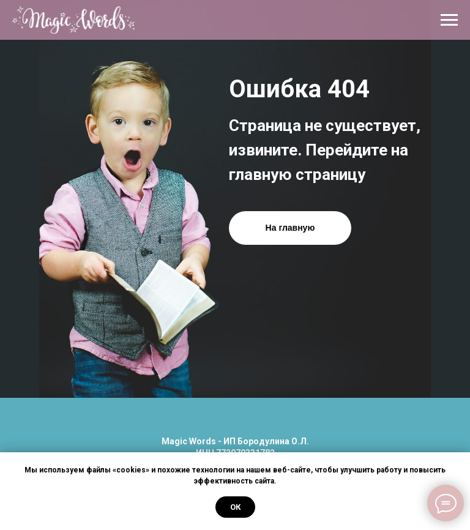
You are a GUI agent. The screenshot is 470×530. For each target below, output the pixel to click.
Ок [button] (235, 507)
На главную (290, 228)
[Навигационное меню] (449, 20)
